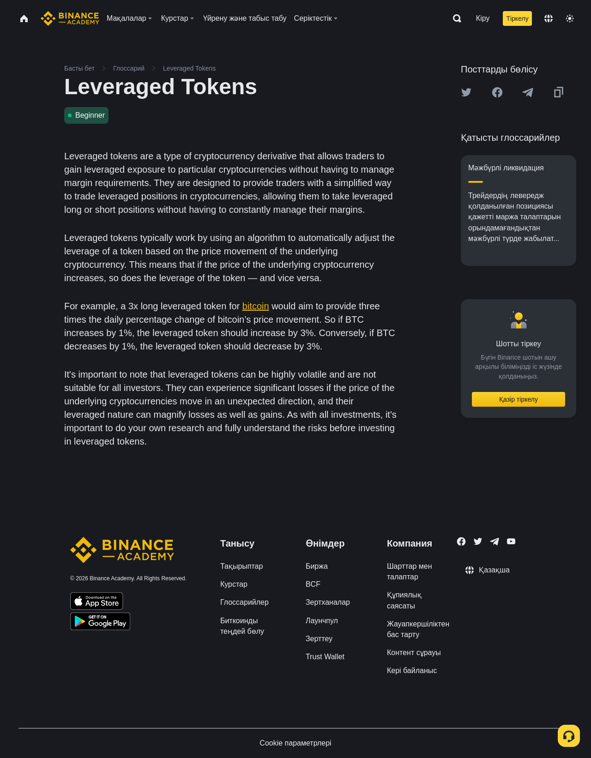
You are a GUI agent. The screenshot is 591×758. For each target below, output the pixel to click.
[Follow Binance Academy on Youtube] (511, 541)
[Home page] (70, 18)
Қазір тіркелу (518, 399)
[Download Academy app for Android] (100, 623)
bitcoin (255, 306)
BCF (313, 584)
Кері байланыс (412, 670)
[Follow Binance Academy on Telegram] (494, 541)
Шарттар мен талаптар (409, 571)
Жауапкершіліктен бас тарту (418, 629)
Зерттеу (319, 639)
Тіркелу (517, 18)
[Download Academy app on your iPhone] (96, 602)
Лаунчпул (322, 621)
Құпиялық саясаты (404, 600)
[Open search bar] (454, 18)
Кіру (483, 18)
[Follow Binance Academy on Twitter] (477, 541)
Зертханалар (328, 602)
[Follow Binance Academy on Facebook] (461, 541)
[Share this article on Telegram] (527, 92)
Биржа (317, 566)
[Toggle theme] (570, 18)
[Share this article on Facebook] (497, 92)
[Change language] (548, 18)
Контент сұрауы (414, 652)
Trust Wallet (325, 657)
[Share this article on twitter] (466, 92)
